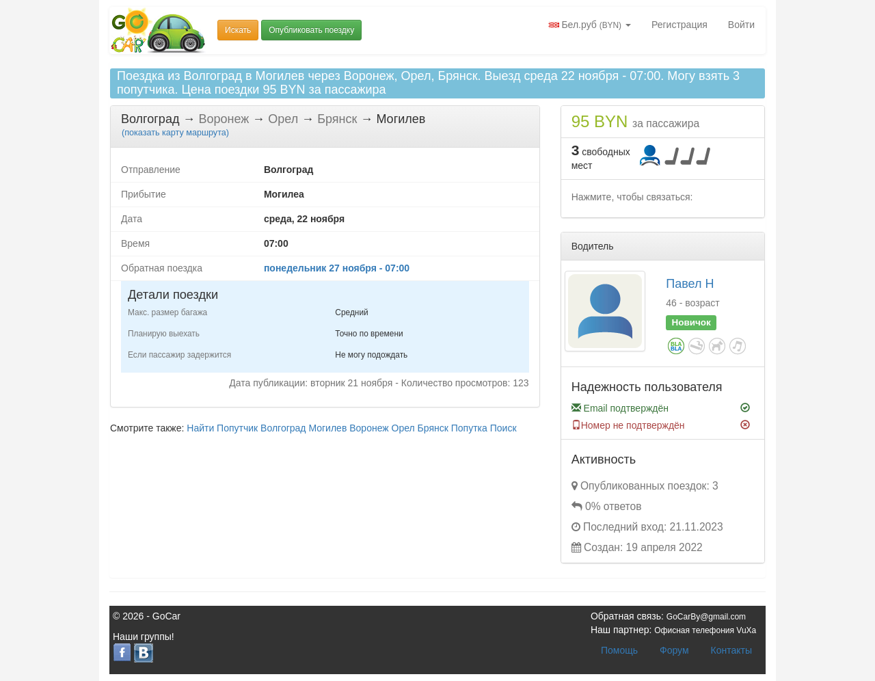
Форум (674, 650)
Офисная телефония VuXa (705, 630)
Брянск (433, 428)
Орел (403, 428)
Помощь (619, 650)
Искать (238, 30)
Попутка (469, 428)
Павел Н (690, 284)
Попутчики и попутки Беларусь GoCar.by (158, 30)
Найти (200, 428)
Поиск (503, 428)
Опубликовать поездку (311, 30)
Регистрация (679, 24)
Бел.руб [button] (589, 24)
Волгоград (283, 428)
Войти (741, 24)
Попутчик (237, 428)
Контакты (731, 650)
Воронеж (368, 428)
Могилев (327, 428)
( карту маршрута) (175, 132)
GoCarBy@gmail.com (706, 617)
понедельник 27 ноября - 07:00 (336, 268)
